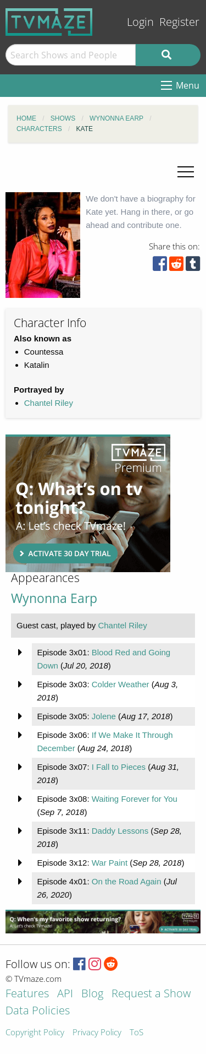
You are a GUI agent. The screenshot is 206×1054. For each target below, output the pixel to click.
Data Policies (37, 1011)
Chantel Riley (48, 403)
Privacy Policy (97, 1032)
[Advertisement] (87, 503)
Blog (92, 994)
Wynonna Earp (54, 598)
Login (140, 21)
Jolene (104, 716)
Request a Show (151, 994)
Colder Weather (120, 684)
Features (27, 994)
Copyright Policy (34, 1032)
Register (179, 21)
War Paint (109, 862)
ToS (136, 1032)
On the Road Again (127, 881)
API (65, 994)
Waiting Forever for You (134, 798)
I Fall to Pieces (119, 767)
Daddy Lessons (120, 830)
